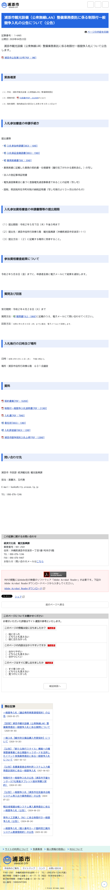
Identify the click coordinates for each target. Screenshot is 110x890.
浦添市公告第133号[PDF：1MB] (20, 58)
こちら (40, 561)
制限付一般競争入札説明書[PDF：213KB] (26, 408)
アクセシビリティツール (98, 4)
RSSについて (76, 849)
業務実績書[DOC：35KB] (19, 160)
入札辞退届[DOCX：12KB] (18, 430)
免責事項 (37, 849)
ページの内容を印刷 (97, 32)
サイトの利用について (16, 849)
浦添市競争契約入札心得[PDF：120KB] (25, 437)
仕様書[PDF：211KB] (29, 98)
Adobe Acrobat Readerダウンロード (24, 588)
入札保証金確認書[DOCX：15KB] (23, 153)
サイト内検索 (90, 4)
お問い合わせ (55, 868)
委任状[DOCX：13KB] (15, 423)
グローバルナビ (105, 4)
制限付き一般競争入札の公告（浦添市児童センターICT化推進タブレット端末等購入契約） (26, 781)
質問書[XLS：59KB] (26, 316)
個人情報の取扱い (56, 849)
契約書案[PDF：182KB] (16, 401)
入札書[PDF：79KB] (15, 415)
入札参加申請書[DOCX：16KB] (22, 146)
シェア (20, 597)
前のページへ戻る (55, 604)
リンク (42, 868)
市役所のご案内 (11, 868)
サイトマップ (29, 868)
